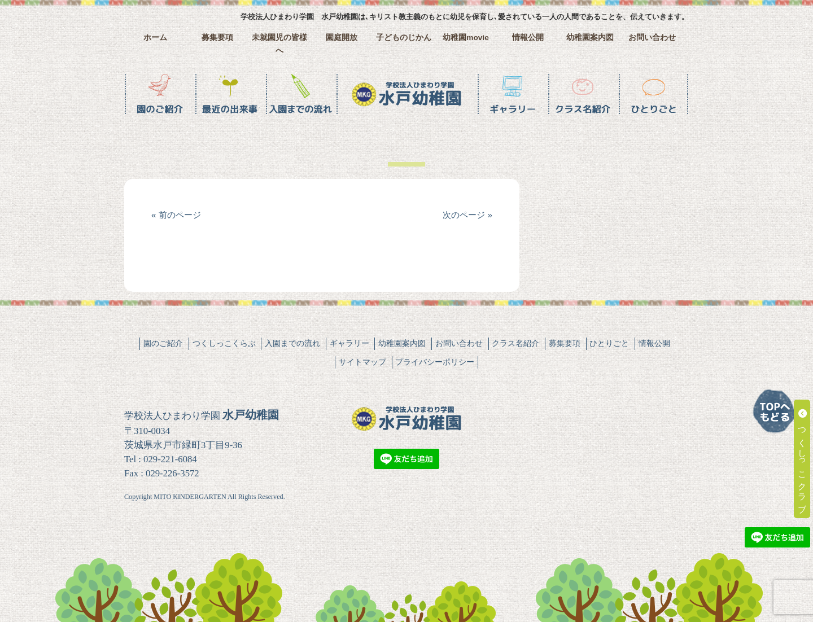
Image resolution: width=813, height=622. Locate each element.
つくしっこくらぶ (224, 343)
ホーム (155, 37)
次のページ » (467, 215)
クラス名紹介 (515, 343)
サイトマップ (362, 361)
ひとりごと (609, 343)
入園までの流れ (292, 343)
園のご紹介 (163, 343)
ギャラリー (349, 343)
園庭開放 (341, 37)
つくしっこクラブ (802, 459)
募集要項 (217, 37)
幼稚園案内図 (590, 37)
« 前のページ (176, 215)
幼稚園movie (466, 37)
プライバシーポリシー (434, 361)
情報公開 (528, 37)
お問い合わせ (652, 37)
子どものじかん (403, 37)
